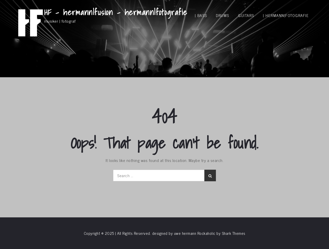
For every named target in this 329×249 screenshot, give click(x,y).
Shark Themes (233, 233)
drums (222, 15)
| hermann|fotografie (286, 15)
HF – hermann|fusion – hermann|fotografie (115, 12)
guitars (246, 15)
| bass (201, 15)
